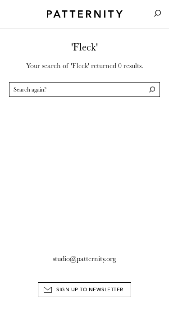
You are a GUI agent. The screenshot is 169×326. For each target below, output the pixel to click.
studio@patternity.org (84, 259)
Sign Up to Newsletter (89, 290)
